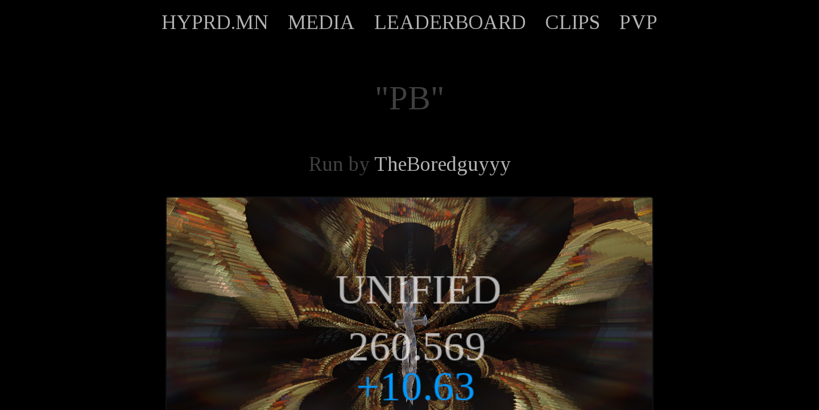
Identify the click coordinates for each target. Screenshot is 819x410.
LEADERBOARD (450, 22)
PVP (638, 22)
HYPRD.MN (215, 22)
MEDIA (321, 22)
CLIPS (572, 22)
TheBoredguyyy (442, 164)
